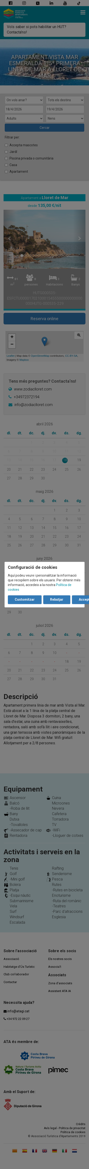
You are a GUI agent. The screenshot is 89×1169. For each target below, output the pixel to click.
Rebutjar (56, 599)
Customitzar (25, 599)
